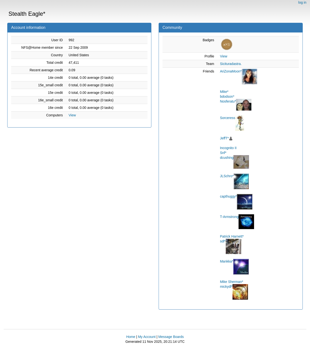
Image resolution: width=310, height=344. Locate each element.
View (72, 115)
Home (130, 337)
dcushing (226, 158)
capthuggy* (228, 196)
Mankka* (226, 261)
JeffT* (224, 138)
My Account (146, 337)
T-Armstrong (229, 217)
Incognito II (228, 148)
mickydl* (226, 286)
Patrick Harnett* (232, 236)
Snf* (223, 153)
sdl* (222, 241)
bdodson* (227, 96)
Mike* (224, 92)
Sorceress (227, 118)
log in (302, 2)
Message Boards (171, 337)
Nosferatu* (228, 101)
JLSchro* (227, 176)
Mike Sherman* (231, 282)
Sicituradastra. (230, 64)
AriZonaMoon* (231, 71)
